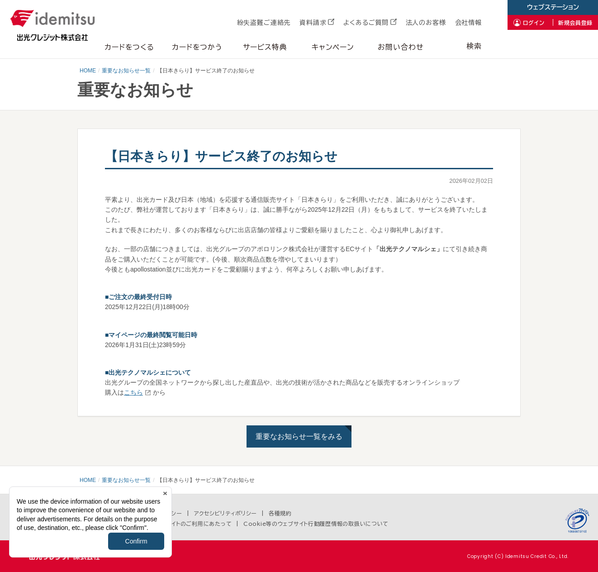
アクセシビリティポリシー (225, 513)
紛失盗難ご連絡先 (264, 22)
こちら (133, 392)
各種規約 (280, 513)
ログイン (534, 22)
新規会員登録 (575, 22)
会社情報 (468, 22)
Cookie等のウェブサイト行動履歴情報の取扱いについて (316, 523)
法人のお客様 (426, 22)
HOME (88, 70)
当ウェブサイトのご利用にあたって (188, 523)
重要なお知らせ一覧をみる (299, 436)
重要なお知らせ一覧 (126, 70)
